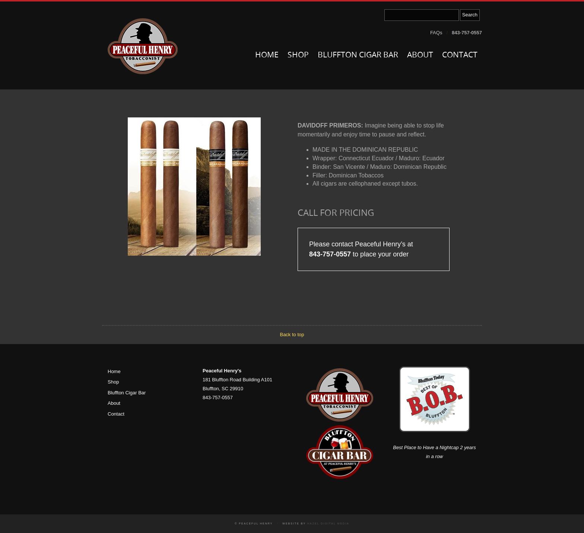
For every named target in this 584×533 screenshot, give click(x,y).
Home (267, 55)
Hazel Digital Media (328, 523)
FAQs (436, 32)
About (420, 55)
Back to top (292, 334)
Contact (459, 55)
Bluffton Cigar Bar (358, 55)
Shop (298, 55)
